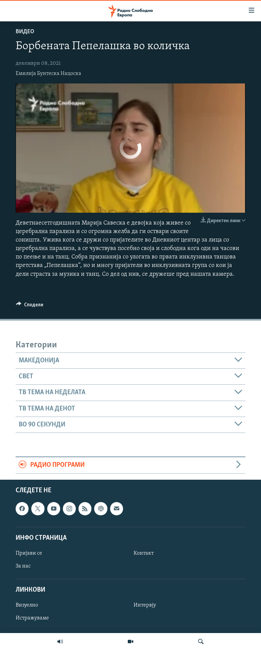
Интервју (145, 605)
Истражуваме (32, 618)
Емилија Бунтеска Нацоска (48, 73)
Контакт (144, 553)
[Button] (29, 306)
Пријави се (29, 553)
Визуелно (27, 605)
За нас (23, 566)
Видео (25, 31)
